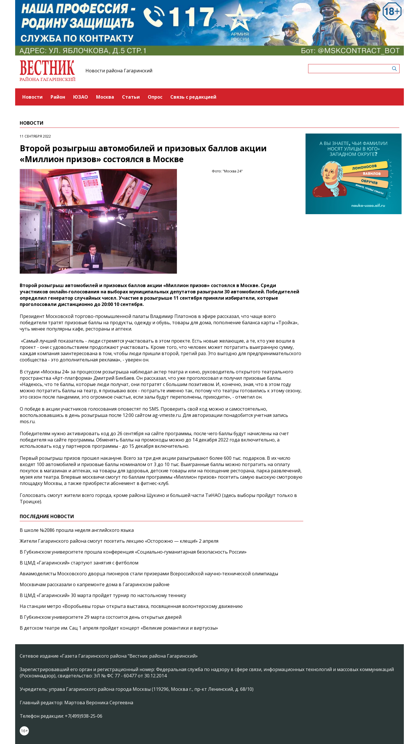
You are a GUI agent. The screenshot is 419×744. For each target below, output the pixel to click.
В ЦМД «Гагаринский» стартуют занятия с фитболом (79, 563)
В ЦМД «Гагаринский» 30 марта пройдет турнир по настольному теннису (103, 595)
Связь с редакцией (193, 97)
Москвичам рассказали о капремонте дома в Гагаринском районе (94, 584)
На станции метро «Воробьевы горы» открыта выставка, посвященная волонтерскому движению (131, 606)
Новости (32, 97)
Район (58, 97)
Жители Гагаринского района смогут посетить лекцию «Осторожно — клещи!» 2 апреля (119, 541)
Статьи (131, 97)
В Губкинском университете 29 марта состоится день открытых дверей (100, 617)
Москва (105, 97)
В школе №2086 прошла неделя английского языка (77, 530)
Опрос (155, 97)
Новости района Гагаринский (118, 70)
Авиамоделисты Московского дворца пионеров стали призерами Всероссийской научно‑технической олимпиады (149, 573)
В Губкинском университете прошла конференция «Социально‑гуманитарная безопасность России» (133, 552)
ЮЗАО (80, 97)
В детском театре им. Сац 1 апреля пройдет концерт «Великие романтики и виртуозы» (119, 628)
